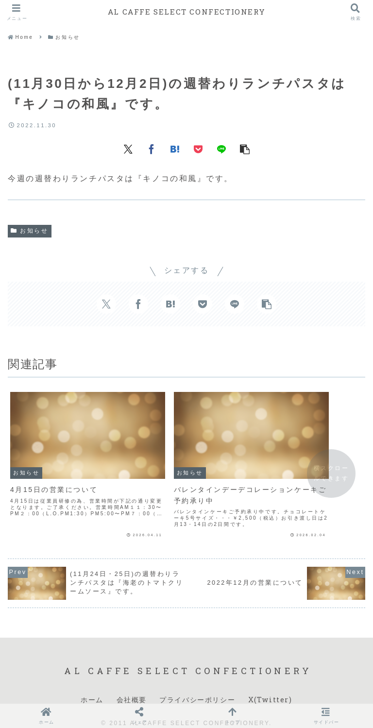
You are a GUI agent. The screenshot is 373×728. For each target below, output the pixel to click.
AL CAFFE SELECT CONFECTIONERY (186, 12)
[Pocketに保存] (198, 148)
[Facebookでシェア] (151, 148)
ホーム (92, 687)
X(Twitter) (270, 687)
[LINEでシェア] (221, 148)
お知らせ (30, 230)
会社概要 (132, 687)
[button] (245, 148)
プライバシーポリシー (197, 687)
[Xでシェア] (128, 148)
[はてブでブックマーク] (175, 148)
